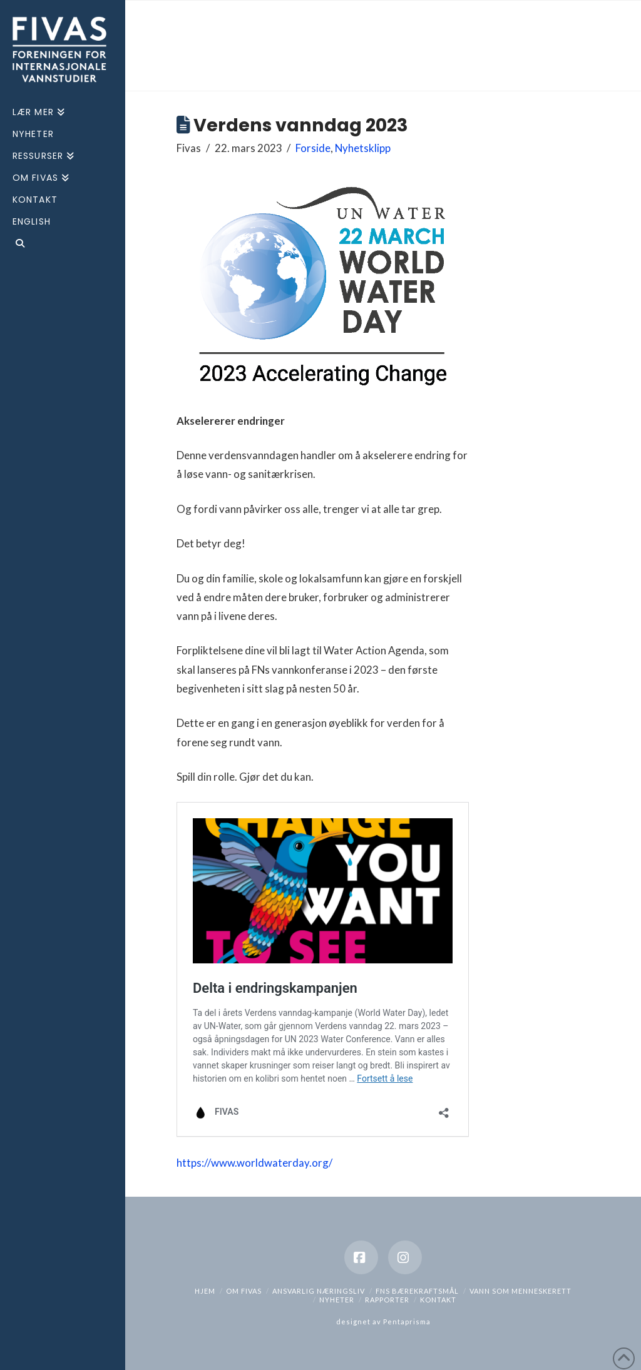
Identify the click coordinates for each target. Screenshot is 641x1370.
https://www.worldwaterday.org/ (254, 1162)
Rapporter (387, 1300)
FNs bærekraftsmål (417, 1291)
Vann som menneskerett (520, 1291)
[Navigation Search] (62, 245)
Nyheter (336, 1300)
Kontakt (438, 1300)
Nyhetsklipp (363, 148)
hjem (205, 1291)
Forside (313, 148)
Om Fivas (244, 1291)
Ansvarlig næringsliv (318, 1291)
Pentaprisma (407, 1321)
